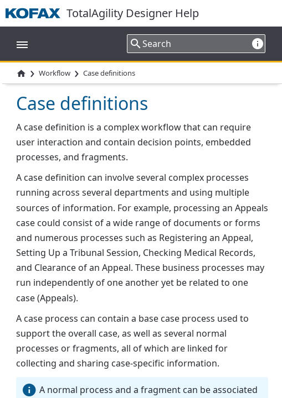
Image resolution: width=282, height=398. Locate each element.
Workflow (54, 73)
